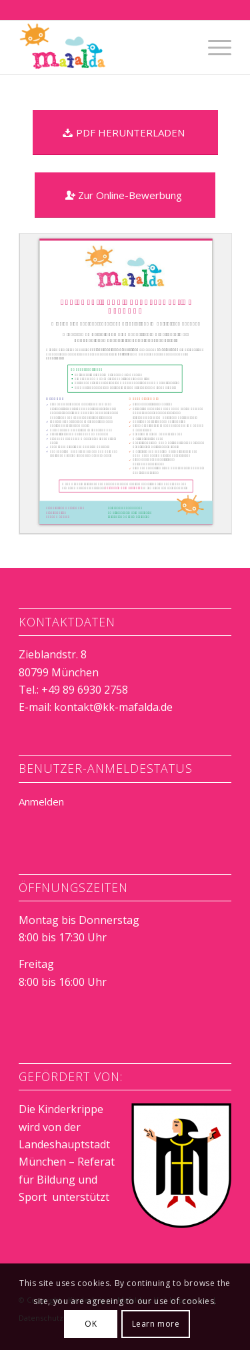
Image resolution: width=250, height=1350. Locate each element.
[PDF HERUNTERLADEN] (125, 132)
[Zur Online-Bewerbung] (125, 195)
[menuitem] (213, 47)
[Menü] (213, 47)
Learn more (156, 1323)
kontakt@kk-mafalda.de (113, 707)
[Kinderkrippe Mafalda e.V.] (104, 47)
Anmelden (41, 801)
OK (91, 1323)
